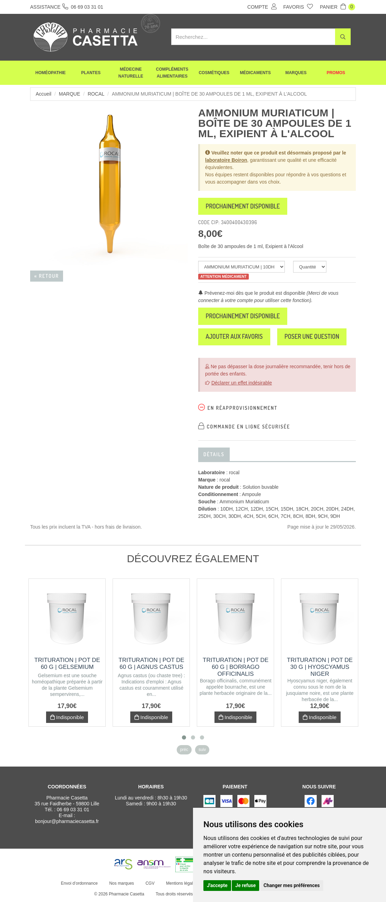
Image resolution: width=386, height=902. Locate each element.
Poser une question (313, 337)
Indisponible (67, 718)
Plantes (90, 72)
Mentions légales (181, 884)
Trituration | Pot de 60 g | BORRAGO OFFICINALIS (236, 667)
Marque (69, 94)
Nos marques (121, 884)
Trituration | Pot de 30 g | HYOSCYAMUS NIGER (320, 667)
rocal (96, 94)
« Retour (46, 276)
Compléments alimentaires (172, 73)
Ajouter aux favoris (235, 337)
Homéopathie (50, 72)
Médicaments (255, 72)
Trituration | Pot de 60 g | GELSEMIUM (67, 664)
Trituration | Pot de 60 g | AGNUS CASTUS (151, 664)
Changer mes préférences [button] (292, 885)
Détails (214, 455)
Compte (262, 6)
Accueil (43, 94)
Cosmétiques (214, 72)
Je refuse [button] (245, 885)
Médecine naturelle (131, 73)
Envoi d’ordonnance (79, 884)
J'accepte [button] (217, 885)
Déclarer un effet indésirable (241, 383)
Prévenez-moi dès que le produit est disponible (251, 293)
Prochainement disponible (243, 206)
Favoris (298, 6)
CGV (150, 884)
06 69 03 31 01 (73, 810)
